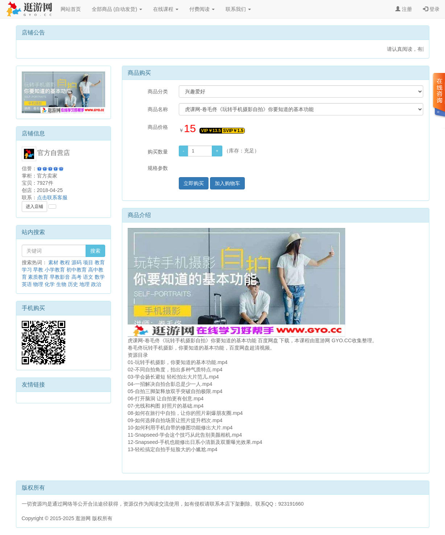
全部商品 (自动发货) (117, 9)
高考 (76, 277)
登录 (431, 9)
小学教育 (55, 270)
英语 (27, 284)
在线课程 (165, 9)
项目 (88, 262)
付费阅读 (202, 9)
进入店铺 (34, 206)
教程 (65, 262)
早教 (38, 270)
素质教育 (38, 277)
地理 (84, 284)
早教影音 (60, 277)
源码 (76, 262)
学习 (27, 270)
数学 (100, 277)
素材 (53, 262)
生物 (61, 284)
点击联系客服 (52, 197)
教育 (100, 262)
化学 (50, 284)
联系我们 (238, 9)
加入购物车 (227, 183)
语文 (88, 277)
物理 (38, 284)
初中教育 (76, 270)
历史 (73, 284)
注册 (403, 9)
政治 (96, 284)
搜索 (95, 251)
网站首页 (71, 9)
